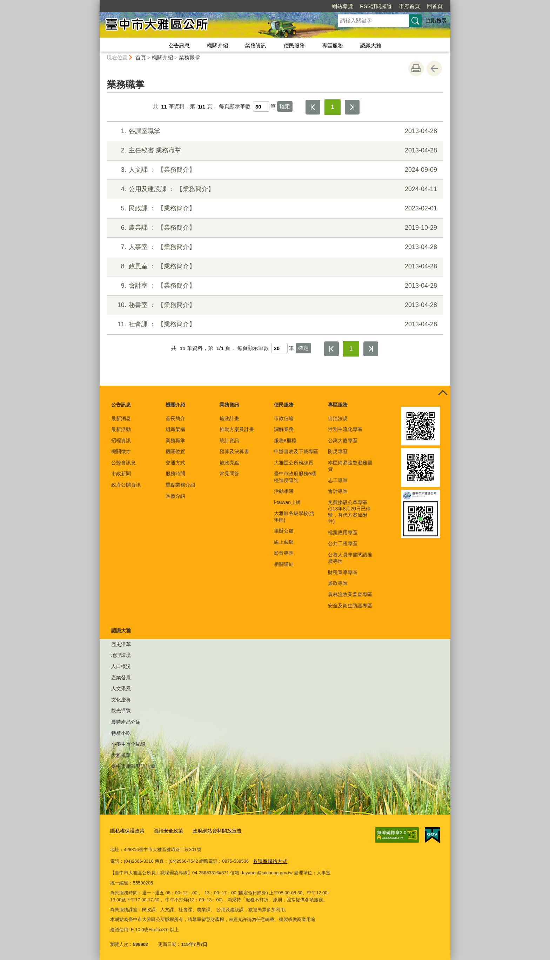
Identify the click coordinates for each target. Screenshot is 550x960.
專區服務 (332, 45)
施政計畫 (229, 418)
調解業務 (284, 429)
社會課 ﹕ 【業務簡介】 (274, 324)
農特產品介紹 (126, 722)
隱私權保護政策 (126, 830)
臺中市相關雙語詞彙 (133, 766)
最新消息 (121, 418)
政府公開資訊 (126, 485)
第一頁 (313, 107)
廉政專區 (338, 583)
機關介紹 (217, 45)
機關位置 (175, 451)
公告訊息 (179, 45)
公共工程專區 (342, 543)
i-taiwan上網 (287, 502)
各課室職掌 (274, 131)
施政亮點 (229, 462)
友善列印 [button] (416, 68)
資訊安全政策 (165, 830)
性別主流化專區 (345, 429)
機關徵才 (121, 451)
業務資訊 (255, 45)
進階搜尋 (436, 21)
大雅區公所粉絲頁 (293, 462)
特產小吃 (121, 733)
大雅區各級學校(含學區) (294, 516)
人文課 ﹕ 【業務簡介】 (274, 170)
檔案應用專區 (342, 532)
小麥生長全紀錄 (128, 744)
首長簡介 (175, 418)
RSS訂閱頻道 (376, 6)
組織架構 (175, 429)
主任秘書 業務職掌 (274, 150)
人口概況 (121, 666)
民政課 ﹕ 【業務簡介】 (274, 208)
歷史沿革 (121, 644)
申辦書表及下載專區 (296, 451)
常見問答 (229, 473)
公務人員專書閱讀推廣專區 (350, 558)
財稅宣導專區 (342, 572)
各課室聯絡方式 (269, 860)
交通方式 (175, 462)
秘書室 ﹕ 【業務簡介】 (274, 305)
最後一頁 (352, 107)
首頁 (140, 57)
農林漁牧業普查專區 (350, 594)
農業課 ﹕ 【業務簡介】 (274, 228)
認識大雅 (370, 45)
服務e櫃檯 (285, 440)
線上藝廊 (284, 542)
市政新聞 (121, 473)
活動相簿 (284, 491)
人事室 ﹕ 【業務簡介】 (274, 247)
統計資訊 (229, 440)
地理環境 (121, 655)
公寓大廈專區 (342, 440)
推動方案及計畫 (237, 429)
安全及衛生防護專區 (350, 605)
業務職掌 (189, 57)
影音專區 (284, 553)
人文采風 (121, 688)
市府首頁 (409, 6)
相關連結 (284, 564)
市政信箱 (284, 418)
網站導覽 (342, 6)
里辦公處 (284, 531)
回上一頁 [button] (434, 68)
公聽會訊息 (123, 462)
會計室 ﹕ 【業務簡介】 (274, 286)
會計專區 (338, 491)
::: (96, 3)
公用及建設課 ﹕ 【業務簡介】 (274, 189)
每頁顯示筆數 (234, 107)
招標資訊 (121, 440)
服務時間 (175, 473)
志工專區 (338, 480)
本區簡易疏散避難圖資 (350, 466)
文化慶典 (121, 700)
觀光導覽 (121, 710)
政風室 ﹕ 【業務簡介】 (274, 266)
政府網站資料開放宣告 (211, 830)
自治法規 (338, 418)
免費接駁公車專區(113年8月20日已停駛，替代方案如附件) (349, 511)
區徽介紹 (175, 496)
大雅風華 (121, 755)
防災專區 (338, 451)
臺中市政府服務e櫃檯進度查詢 (295, 477)
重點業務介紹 (180, 485)
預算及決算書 (234, 451)
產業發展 (121, 677)
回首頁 (435, 6)
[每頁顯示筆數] (261, 106)
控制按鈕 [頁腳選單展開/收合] (442, 393)
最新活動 (121, 429)
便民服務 (294, 45)
